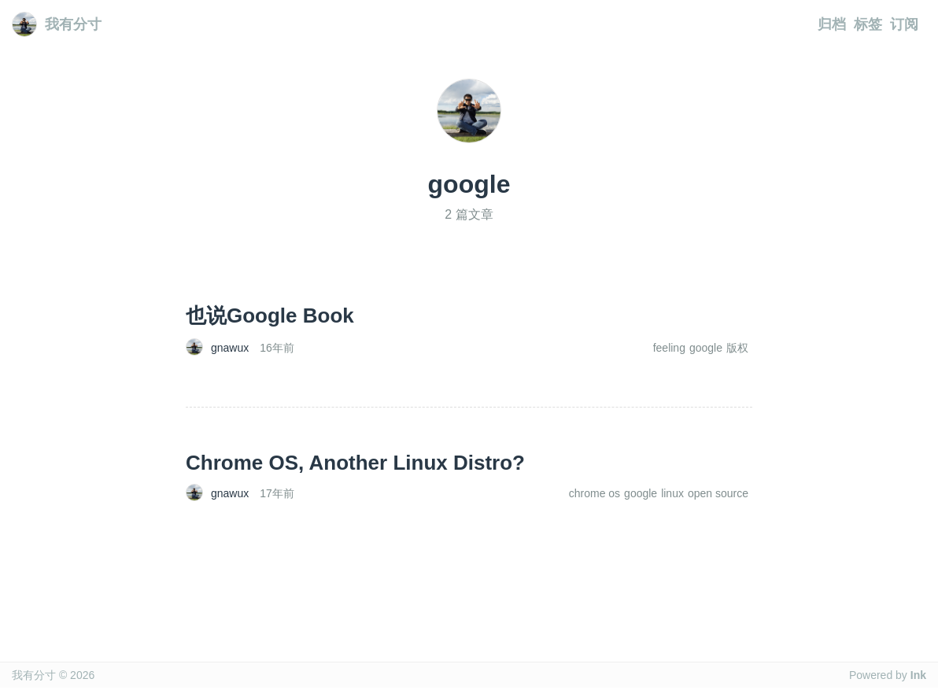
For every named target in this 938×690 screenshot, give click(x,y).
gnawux (230, 347)
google (705, 347)
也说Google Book (270, 315)
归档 (832, 24)
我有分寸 (57, 24)
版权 (737, 347)
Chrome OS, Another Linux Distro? (355, 462)
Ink (918, 675)
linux (672, 493)
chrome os (594, 493)
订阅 (904, 24)
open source (718, 493)
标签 (868, 24)
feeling (669, 347)
